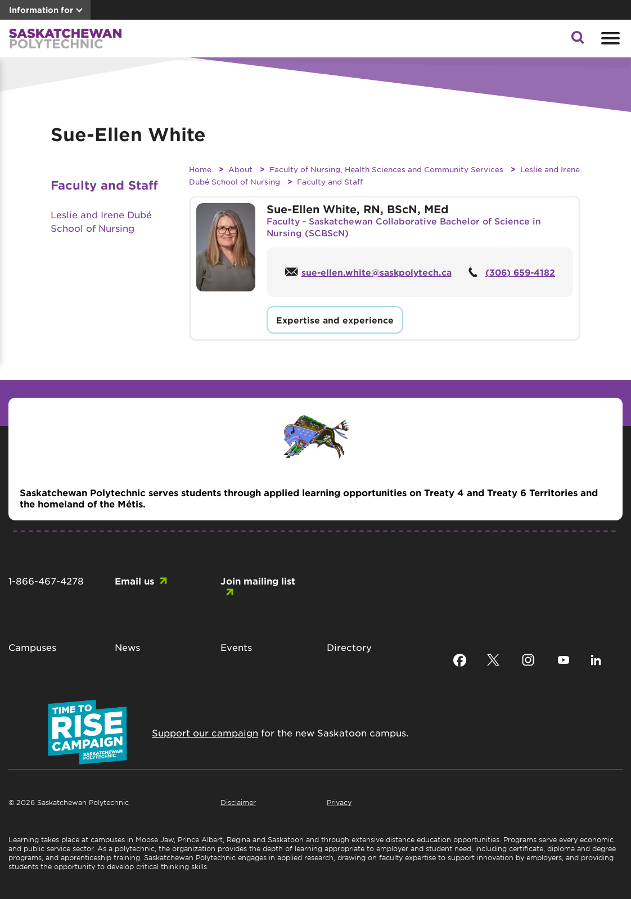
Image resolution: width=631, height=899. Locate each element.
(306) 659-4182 (520, 272)
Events (236, 647)
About (240, 169)
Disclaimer (238, 802)
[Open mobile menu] (609, 38)
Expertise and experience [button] (335, 319)
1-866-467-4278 (46, 580)
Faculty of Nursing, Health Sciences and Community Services (386, 169)
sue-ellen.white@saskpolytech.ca (376, 272)
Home (200, 169)
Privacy (339, 802)
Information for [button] (41, 10)
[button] (577, 40)
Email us (134, 580)
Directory (349, 647)
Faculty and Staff (330, 181)
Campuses (32, 647)
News (127, 647)
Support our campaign (205, 732)
